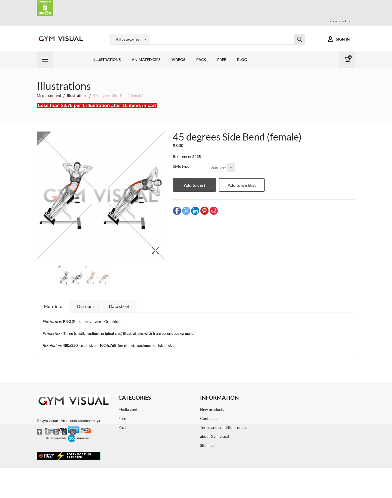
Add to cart (195, 185)
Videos (178, 59)
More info (53, 306)
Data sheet (119, 306)
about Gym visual (214, 436)
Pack (201, 59)
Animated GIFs (146, 59)
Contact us (209, 418)
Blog (242, 59)
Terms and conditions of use (223, 427)
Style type (181, 166)
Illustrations (107, 59)
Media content (130, 409)
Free (221, 59)
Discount (85, 306)
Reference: (182, 156)
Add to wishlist (242, 185)
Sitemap (207, 445)
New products (212, 409)
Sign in (343, 39)
